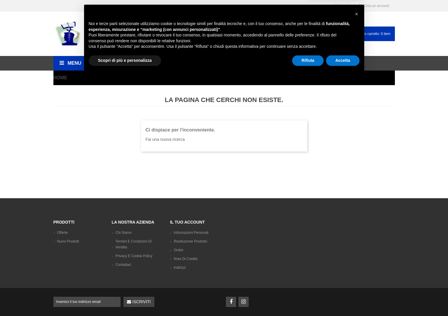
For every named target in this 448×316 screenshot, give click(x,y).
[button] (356, 253)
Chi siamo (123, 233)
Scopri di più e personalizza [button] (125, 300)
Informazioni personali (191, 233)
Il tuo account (187, 222)
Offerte (62, 233)
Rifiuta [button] (307, 300)
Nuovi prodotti (68, 241)
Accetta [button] (342, 300)
